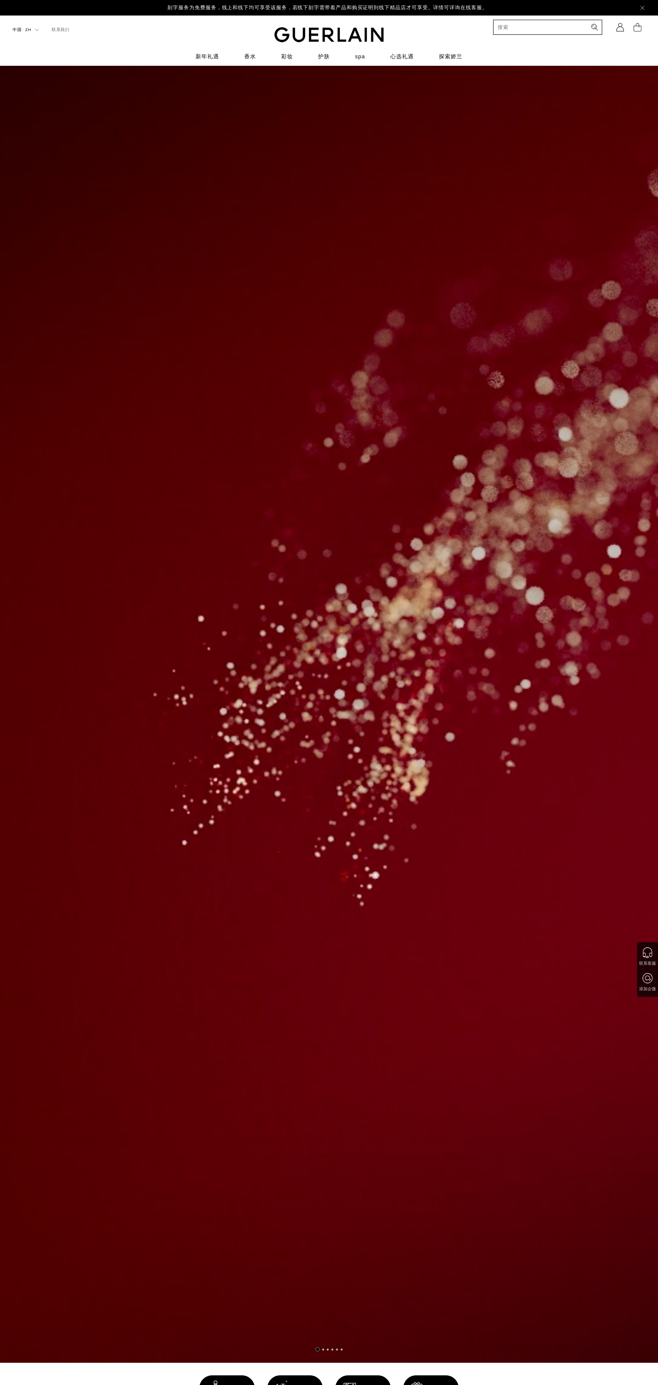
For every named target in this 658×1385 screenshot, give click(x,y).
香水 (250, 56)
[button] (318, 1349)
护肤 (324, 56)
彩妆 (287, 56)
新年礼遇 (207, 56)
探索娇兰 (450, 56)
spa (360, 56)
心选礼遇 (402, 56)
